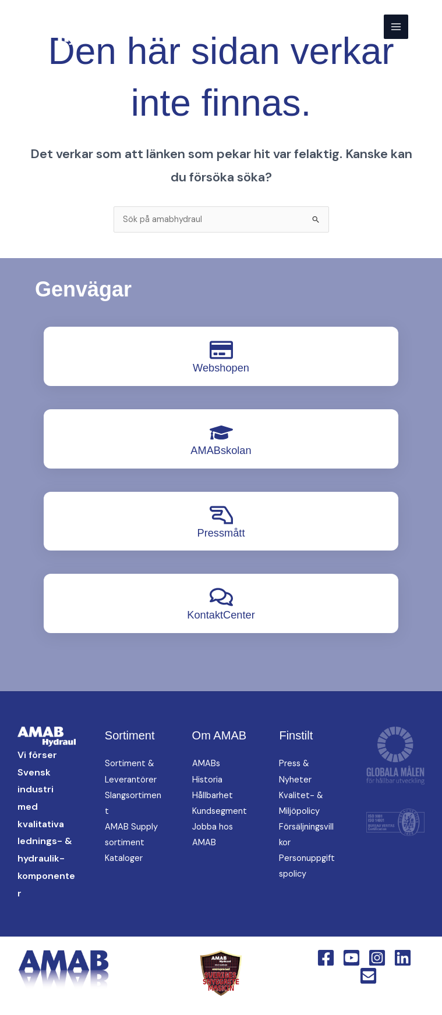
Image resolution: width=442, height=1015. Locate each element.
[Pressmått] (221, 515)
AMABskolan (220, 450)
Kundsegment (219, 811)
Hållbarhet (212, 795)
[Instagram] (377, 958)
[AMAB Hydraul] (65, 27)
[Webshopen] (221, 350)
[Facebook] (326, 958)
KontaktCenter (220, 615)
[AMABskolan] (221, 432)
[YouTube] (351, 958)
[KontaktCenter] (221, 597)
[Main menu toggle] (396, 27)
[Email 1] (368, 976)
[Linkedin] (403, 958)
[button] (425, 26)
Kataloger (124, 858)
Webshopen (221, 368)
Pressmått (221, 533)
